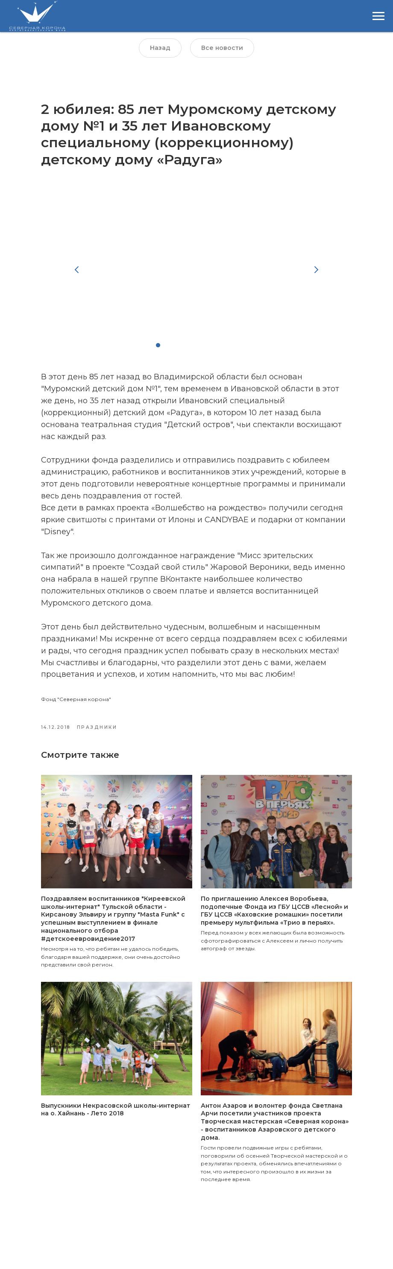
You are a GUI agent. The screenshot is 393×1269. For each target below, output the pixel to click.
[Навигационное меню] (378, 16)
